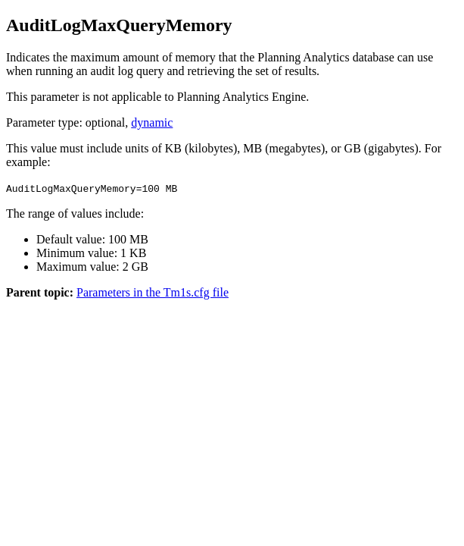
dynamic (152, 122)
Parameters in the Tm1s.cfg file (152, 292)
